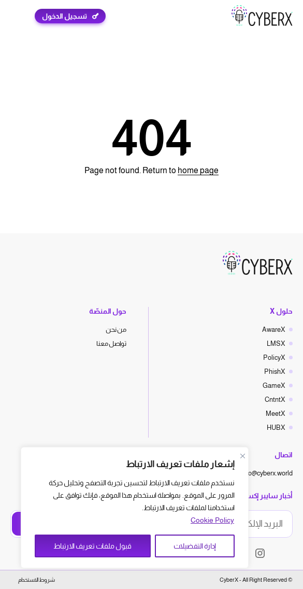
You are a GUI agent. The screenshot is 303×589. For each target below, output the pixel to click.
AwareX (273, 329)
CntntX (275, 399)
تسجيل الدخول (64, 16)
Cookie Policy (212, 520)
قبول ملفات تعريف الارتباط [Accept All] (92, 546)
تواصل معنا (111, 343)
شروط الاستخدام (36, 580)
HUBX (276, 427)
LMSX (276, 343)
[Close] (242, 456)
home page (198, 170)
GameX (274, 385)
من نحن (116, 329)
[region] (135, 507)
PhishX (274, 371)
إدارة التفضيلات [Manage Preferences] (195, 546)
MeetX (275, 413)
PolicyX (274, 357)
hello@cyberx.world (265, 473)
